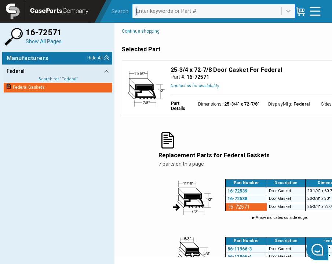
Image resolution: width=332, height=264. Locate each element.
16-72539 (237, 191)
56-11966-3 (239, 249)
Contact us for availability (195, 85)
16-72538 (237, 198)
